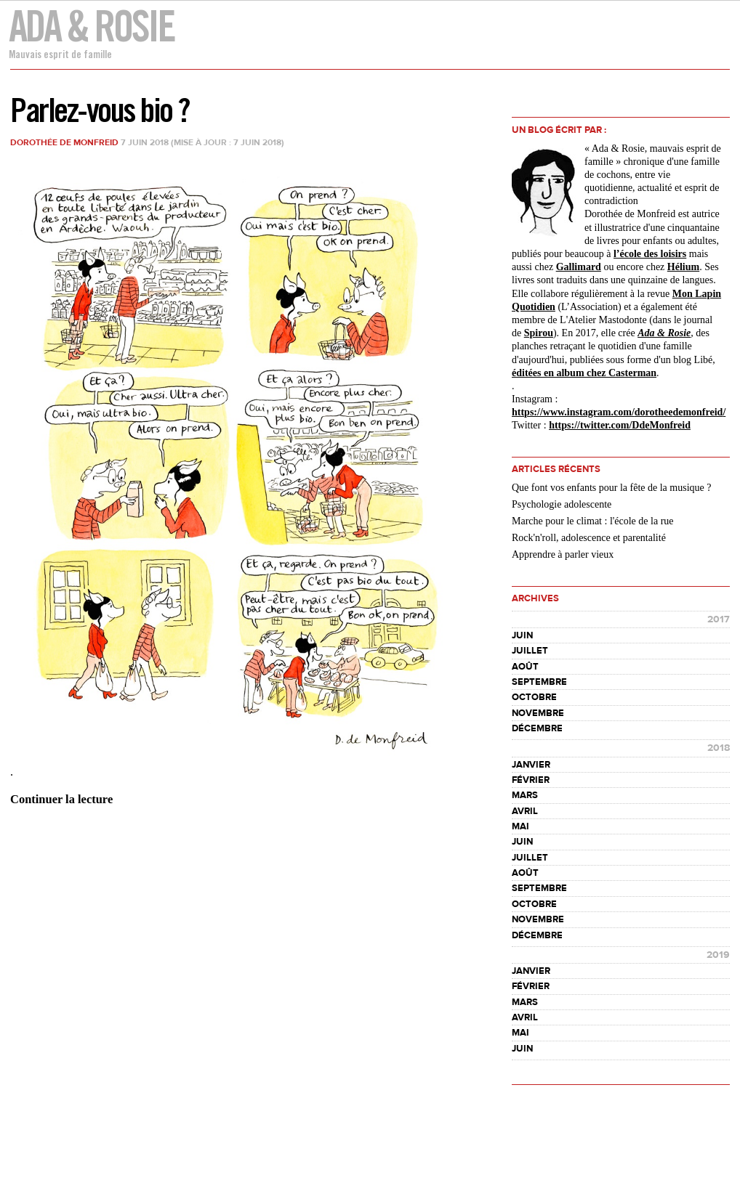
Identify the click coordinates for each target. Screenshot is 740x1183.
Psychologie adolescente (561, 504)
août (525, 666)
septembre (539, 682)
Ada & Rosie (91, 26)
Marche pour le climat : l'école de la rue (593, 521)
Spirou (538, 333)
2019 (718, 955)
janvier (531, 765)
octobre (534, 697)
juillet (530, 650)
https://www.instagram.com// (618, 412)
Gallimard (578, 266)
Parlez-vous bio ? (99, 110)
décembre (537, 728)
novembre (538, 713)
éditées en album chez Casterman (584, 372)
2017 (718, 619)
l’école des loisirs (650, 253)
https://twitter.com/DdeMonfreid (620, 425)
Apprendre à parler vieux (563, 554)
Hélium (683, 266)
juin (522, 635)
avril (525, 811)
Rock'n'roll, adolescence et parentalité (589, 537)
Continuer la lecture (61, 799)
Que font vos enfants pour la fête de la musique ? (611, 487)
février (531, 780)
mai (520, 826)
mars (525, 795)
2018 (718, 748)
